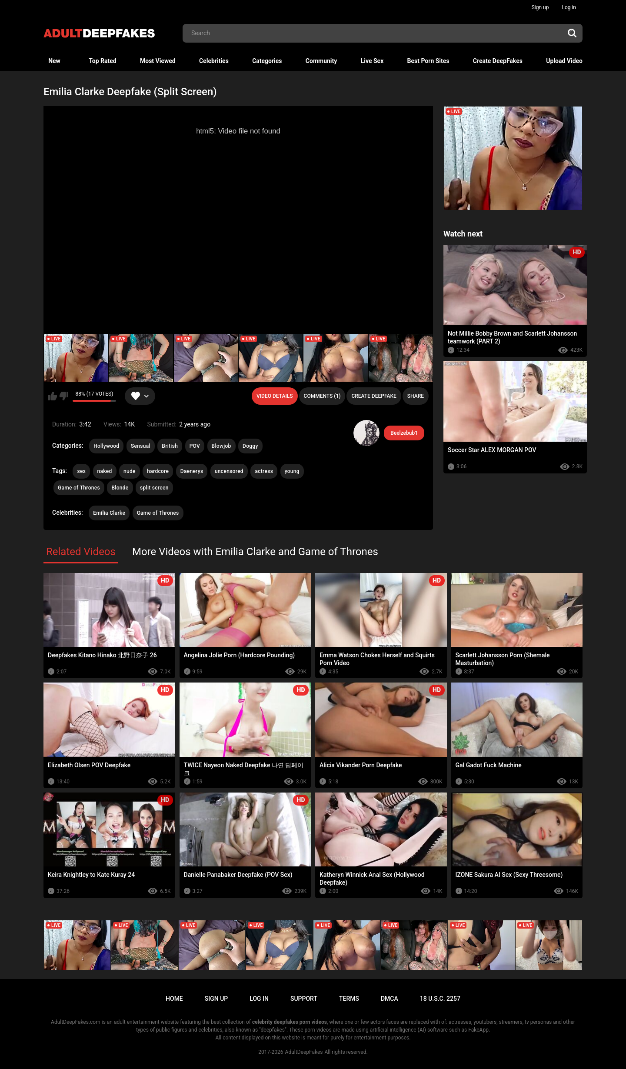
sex (81, 471)
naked (104, 471)
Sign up (540, 7)
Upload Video (564, 60)
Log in (569, 7)
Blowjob (221, 446)
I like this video (52, 396)
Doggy (250, 446)
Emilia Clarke (109, 513)
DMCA (389, 998)
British (170, 446)
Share (415, 396)
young (292, 471)
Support (303, 998)
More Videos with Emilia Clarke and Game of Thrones (255, 552)
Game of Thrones (79, 488)
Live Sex (372, 60)
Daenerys (191, 471)
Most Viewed (158, 60)
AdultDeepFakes (304, 1052)
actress (264, 471)
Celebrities (214, 60)
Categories (267, 60)
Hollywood (106, 446)
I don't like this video (63, 396)
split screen (154, 488)
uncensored (229, 471)
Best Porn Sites (428, 60)
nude (129, 471)
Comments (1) (322, 396)
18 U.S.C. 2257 (440, 998)
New (54, 60)
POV (195, 446)
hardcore (158, 471)
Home (174, 998)
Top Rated (102, 60)
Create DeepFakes (498, 60)
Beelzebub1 (404, 433)
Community (321, 60)
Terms (349, 998)
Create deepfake (373, 396)
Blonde (119, 488)
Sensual (140, 446)
